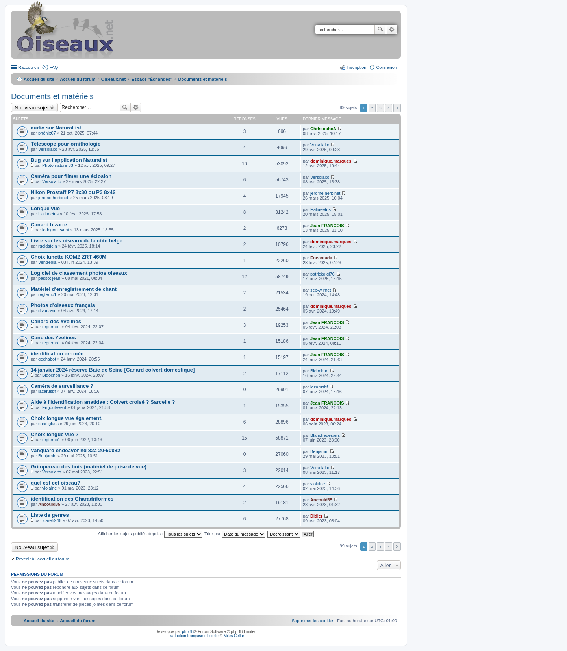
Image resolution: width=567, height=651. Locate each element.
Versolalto (47, 149)
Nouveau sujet (32, 107)
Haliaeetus (48, 213)
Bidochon (51, 375)
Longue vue (45, 208)
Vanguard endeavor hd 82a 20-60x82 (75, 450)
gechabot (47, 359)
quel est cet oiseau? (55, 483)
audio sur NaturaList (56, 128)
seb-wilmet (320, 290)
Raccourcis (28, 67)
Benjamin (47, 455)
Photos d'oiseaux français (63, 305)
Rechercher (380, 29)
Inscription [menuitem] (356, 67)
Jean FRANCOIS (327, 225)
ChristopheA (323, 128)
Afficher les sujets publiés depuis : (150, 533)
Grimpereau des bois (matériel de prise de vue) (88, 467)
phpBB (188, 631)
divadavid (47, 310)
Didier (316, 516)
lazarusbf (47, 391)
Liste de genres (50, 515)
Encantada (321, 257)
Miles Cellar (234, 636)
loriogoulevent (55, 229)
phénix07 (47, 133)
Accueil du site (39, 79)
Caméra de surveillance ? (62, 386)
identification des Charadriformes (72, 499)
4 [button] (388, 108)
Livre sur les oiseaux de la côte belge (76, 241)
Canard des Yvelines (56, 321)
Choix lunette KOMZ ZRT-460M (68, 257)
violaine (49, 488)
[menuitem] (313, 620)
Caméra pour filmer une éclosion (71, 176)
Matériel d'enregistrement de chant (74, 289)
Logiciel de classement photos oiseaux (79, 273)
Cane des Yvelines (53, 337)
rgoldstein (47, 246)
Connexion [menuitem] (386, 67)
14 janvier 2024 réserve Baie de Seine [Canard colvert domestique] (113, 370)
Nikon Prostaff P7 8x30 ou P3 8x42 (73, 192)
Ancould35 (49, 504)
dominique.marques (331, 161)
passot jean (49, 278)
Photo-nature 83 (57, 165)
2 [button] (372, 108)
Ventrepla (47, 262)
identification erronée (57, 354)
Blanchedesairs (325, 435)
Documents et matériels (52, 96)
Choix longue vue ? (55, 434)
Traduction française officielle (193, 636)
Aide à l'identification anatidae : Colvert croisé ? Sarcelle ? (103, 402)
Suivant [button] (397, 108)
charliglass (48, 423)
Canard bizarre (49, 224)
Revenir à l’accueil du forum (42, 559)
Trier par (234, 533)
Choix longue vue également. (66, 418)
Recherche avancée (391, 29)
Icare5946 (51, 520)
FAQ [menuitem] (53, 67)
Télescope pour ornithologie (65, 144)
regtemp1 (47, 294)
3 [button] (380, 108)
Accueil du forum (77, 79)
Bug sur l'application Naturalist (69, 160)
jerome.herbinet (53, 197)
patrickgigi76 (322, 274)
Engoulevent (54, 407)
